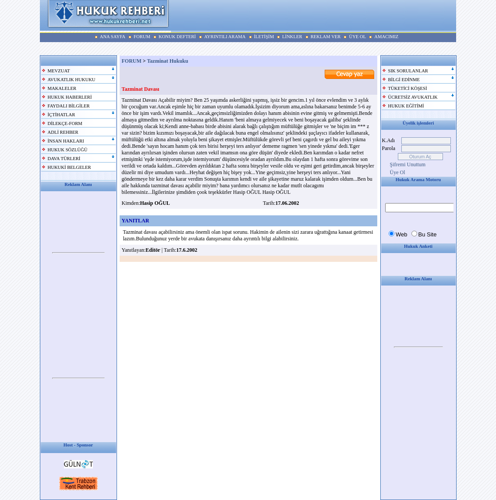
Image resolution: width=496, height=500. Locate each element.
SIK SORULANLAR (408, 70)
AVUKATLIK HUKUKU (72, 79)
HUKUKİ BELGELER (69, 167)
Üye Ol (397, 172)
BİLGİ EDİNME (404, 79)
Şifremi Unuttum (408, 164)
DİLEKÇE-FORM (65, 123)
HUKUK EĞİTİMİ (406, 106)
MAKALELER (62, 88)
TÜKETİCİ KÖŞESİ (407, 88)
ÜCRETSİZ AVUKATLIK (413, 97)
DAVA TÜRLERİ (64, 158)
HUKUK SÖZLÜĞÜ (68, 149)
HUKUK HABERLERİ (70, 97)
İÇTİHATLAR (61, 114)
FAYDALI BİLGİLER (69, 106)
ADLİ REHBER (63, 132)
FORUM (132, 61)
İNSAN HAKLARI (66, 141)
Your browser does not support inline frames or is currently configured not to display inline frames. (78, 253)
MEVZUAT (59, 70)
